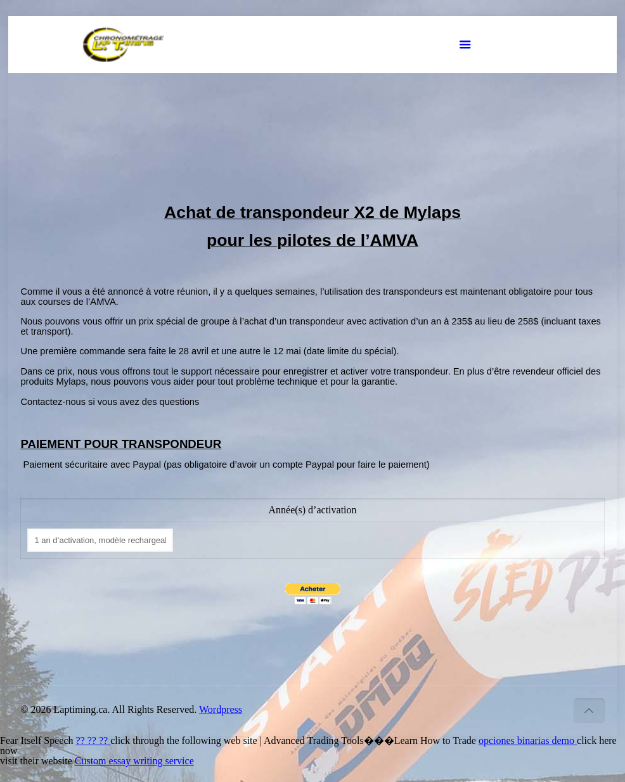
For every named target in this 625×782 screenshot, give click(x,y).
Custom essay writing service (134, 760)
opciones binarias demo (528, 740)
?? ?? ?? (93, 740)
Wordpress (220, 709)
